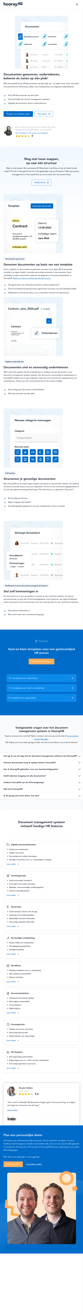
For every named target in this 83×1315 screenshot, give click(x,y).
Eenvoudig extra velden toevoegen (23, 856)
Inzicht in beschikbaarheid (19, 891)
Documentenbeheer (20, 993)
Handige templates (16, 949)
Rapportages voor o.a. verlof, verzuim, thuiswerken (29, 1060)
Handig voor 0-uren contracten (21, 1029)
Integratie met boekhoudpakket (21, 915)
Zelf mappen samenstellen (19, 1001)
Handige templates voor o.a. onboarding (25, 970)
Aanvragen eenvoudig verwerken (22, 884)
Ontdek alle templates (41, 661)
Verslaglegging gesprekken (20, 946)
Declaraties (16, 907)
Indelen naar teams (16, 853)
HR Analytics (17, 1052)
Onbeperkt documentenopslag (21, 998)
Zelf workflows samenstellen (20, 974)
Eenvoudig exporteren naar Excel (22, 1064)
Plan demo (42, 114)
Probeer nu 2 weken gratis (18, 114)
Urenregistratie (18, 1024)
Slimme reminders (16, 977)
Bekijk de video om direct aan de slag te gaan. (32, 278)
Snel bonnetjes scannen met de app (23, 911)
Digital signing (14, 1008)
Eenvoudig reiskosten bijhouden (22, 922)
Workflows (16, 965)
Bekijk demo (40, 182)
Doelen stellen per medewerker (21, 943)
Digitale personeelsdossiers (23, 844)
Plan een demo (13, 1164)
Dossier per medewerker (18, 849)
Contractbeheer (15, 1005)
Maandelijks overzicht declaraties (22, 918)
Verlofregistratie (18, 876)
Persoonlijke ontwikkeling (23, 938)
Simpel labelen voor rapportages (22, 1036)
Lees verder (13, 864)
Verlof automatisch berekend (20, 880)
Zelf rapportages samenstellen (21, 1057)
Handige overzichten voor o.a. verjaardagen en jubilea (30, 860)
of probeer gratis (34, 1164)
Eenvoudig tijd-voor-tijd (18, 1032)
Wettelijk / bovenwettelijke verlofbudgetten (26, 887)
